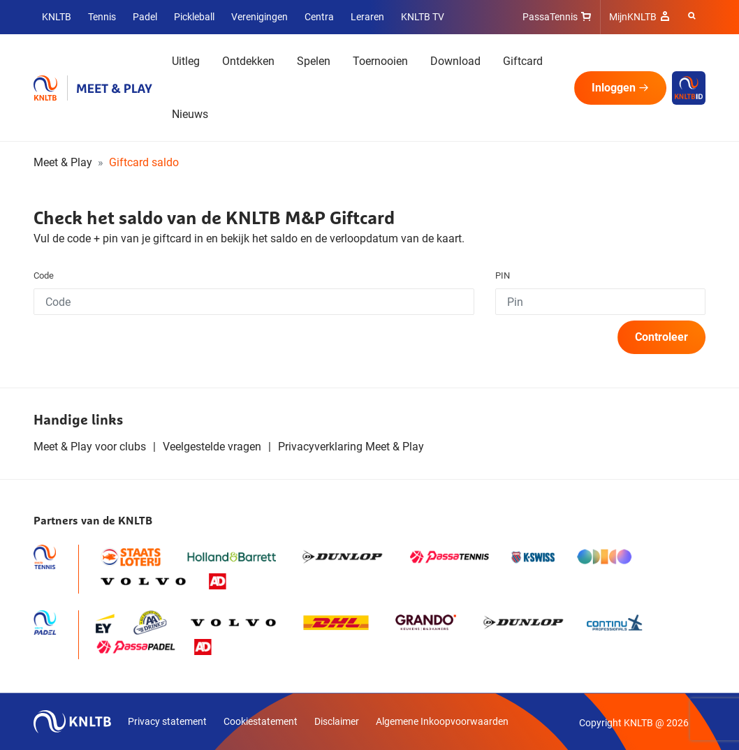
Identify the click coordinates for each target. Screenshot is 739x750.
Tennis (102, 16)
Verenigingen (259, 16)
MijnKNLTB (633, 16)
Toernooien (380, 61)
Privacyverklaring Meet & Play (351, 446)
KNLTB (56, 16)
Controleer (661, 337)
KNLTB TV (422, 16)
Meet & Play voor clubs (90, 446)
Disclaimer (336, 721)
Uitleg (186, 61)
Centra (319, 16)
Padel (145, 16)
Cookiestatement (261, 721)
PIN (502, 275)
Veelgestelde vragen (212, 446)
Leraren (367, 16)
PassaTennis (550, 16)
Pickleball (194, 16)
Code (44, 275)
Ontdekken (248, 61)
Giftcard (523, 61)
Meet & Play (63, 162)
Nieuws (190, 114)
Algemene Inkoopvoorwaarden (442, 721)
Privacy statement (167, 721)
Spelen (313, 61)
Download (455, 61)
